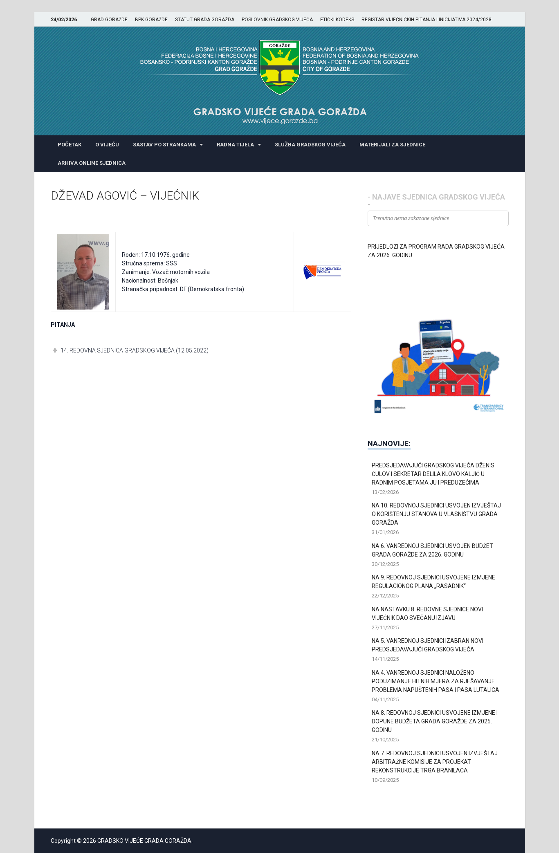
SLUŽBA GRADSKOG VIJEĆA (310, 144)
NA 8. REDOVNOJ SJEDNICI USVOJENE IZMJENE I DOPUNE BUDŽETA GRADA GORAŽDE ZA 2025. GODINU (435, 721)
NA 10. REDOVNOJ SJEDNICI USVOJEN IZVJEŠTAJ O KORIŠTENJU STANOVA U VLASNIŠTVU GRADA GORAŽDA (436, 514)
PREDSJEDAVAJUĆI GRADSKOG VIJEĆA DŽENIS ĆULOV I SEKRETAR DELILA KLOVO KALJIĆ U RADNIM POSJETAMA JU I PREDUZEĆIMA (433, 474)
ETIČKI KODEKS (337, 19)
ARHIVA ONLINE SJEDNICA (92, 163)
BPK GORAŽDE (151, 19)
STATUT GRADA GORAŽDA (204, 19)
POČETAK (69, 144)
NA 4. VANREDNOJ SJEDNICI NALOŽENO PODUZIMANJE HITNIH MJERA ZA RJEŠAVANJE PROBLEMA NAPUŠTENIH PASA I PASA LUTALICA (435, 681)
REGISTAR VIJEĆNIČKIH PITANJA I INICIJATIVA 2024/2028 (426, 19)
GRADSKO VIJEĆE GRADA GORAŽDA (144, 840)
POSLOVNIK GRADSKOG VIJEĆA (277, 19)
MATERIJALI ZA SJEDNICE (392, 144)
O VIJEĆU (107, 144)
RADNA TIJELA (235, 144)
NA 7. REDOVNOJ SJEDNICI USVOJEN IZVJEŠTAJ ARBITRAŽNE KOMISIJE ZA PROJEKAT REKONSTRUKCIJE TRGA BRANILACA (435, 762)
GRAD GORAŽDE (109, 19)
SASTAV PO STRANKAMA (164, 144)
